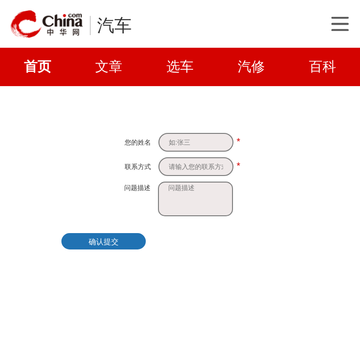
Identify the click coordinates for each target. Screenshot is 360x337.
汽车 (114, 25)
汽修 (251, 66)
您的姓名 (138, 142)
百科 (322, 66)
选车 (180, 66)
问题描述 (137, 187)
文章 (108, 66)
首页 (37, 66)
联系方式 (138, 166)
